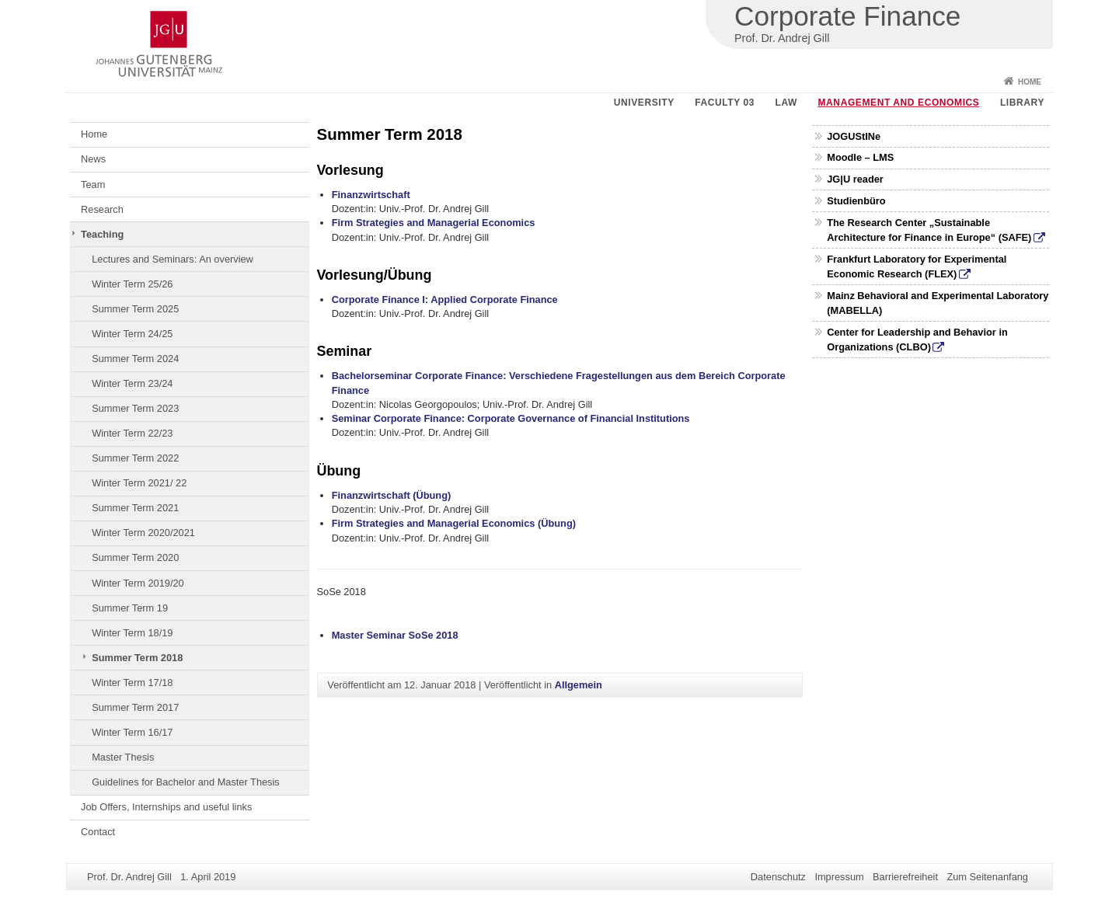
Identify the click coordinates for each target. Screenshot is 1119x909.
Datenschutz (778, 877)
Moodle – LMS (860, 157)
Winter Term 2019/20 (138, 583)
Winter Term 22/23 (132, 433)
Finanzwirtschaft (371, 194)
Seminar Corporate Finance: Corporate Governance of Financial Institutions (511, 418)
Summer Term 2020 (135, 557)
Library (1022, 102)
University (644, 102)
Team (93, 184)
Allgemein (578, 685)
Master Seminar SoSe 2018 (395, 635)
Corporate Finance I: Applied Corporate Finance (445, 299)
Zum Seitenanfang (987, 877)
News (93, 159)
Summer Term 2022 (135, 458)
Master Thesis (123, 757)
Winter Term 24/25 (132, 334)
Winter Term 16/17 (132, 732)
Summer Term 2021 (135, 508)
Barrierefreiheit (905, 877)
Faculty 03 (725, 102)
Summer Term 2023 (135, 408)
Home (1029, 82)
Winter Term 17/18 (132, 682)
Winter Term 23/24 (132, 383)
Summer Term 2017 (135, 707)
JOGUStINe (853, 136)
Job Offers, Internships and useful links (166, 807)
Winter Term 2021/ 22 (139, 483)
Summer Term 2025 (135, 309)
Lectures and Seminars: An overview (172, 259)
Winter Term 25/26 (132, 284)
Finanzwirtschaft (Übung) (391, 495)
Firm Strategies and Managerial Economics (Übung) (454, 523)
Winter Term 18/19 (132, 633)
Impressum (838, 877)
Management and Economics (899, 102)
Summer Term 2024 (135, 358)
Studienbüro (856, 201)
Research (102, 209)
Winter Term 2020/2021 (143, 532)
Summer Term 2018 (137, 657)
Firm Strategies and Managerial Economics (433, 222)
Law (786, 102)
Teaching (102, 234)
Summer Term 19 (130, 608)
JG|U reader (855, 179)
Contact (98, 832)
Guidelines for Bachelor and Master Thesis (186, 782)
